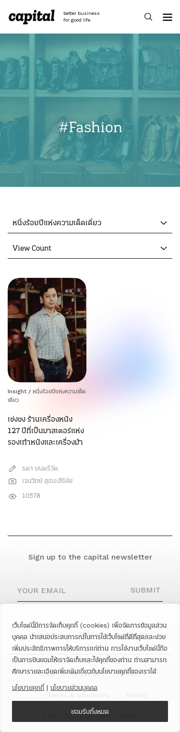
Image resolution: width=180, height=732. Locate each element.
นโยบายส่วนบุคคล (73, 687)
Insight (17, 391)
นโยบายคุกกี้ (28, 687)
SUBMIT (146, 590)
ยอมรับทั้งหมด (90, 711)
